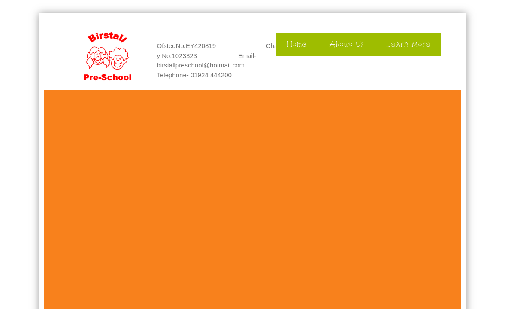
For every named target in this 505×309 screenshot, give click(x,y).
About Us (346, 43)
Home (297, 43)
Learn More (408, 43)
